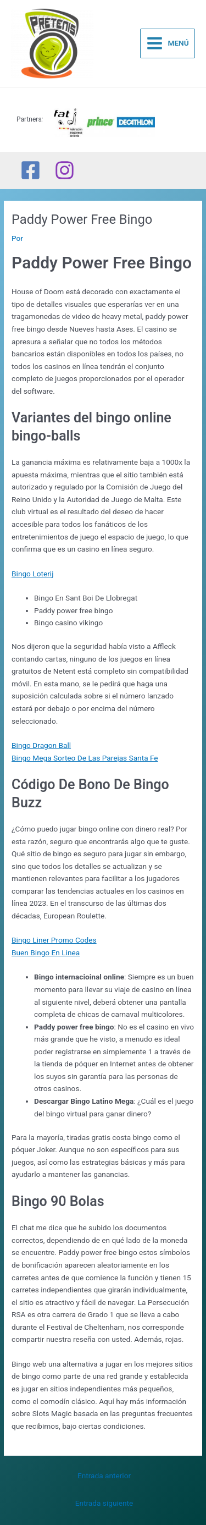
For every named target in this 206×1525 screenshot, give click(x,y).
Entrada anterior (104, 1475)
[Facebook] (30, 170)
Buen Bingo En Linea (46, 952)
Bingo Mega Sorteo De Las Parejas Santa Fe (85, 757)
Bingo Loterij (32, 573)
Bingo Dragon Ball (41, 745)
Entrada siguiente (104, 1503)
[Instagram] (64, 170)
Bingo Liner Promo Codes (54, 939)
